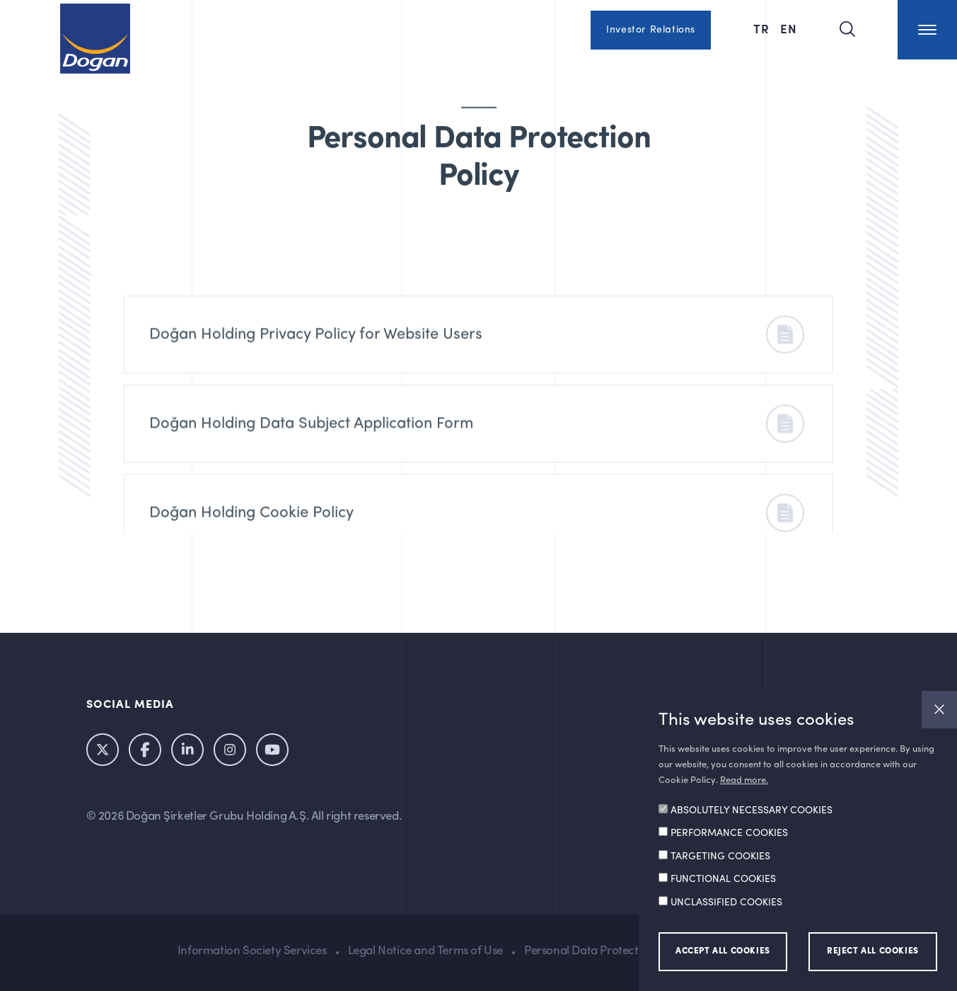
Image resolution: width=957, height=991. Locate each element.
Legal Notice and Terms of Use (425, 951)
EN (788, 28)
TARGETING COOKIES (720, 856)
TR (763, 28)
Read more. (744, 780)
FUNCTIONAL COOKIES (723, 879)
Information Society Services (252, 951)
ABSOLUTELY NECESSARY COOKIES (752, 810)
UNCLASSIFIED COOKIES (726, 902)
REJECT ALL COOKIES (873, 951)
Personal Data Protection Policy (606, 951)
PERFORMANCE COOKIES (729, 833)
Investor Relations (650, 30)
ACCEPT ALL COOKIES (722, 951)
